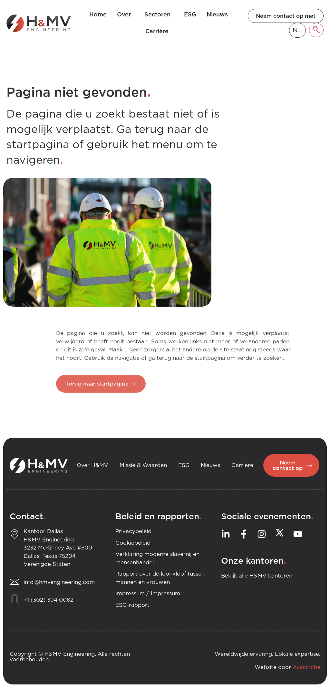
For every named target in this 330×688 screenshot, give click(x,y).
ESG (190, 15)
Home (98, 15)
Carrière (158, 31)
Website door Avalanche (42, 665)
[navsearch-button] (316, 30)
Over (125, 15)
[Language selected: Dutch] (297, 30)
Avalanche (306, 667)
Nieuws (217, 15)
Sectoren (159, 15)
